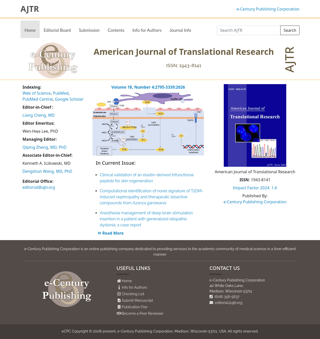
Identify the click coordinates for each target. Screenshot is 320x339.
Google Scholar (69, 99)
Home (30, 30)
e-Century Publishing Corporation (268, 9)
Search (290, 30)
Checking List (133, 294)
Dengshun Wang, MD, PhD (47, 171)
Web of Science (36, 93)
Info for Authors (147, 30)
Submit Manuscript (137, 300)
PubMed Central (37, 99)
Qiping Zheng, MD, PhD (44, 147)
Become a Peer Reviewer (143, 313)
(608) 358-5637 (225, 296)
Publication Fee (135, 307)
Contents (116, 30)
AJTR (29, 9)
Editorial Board (57, 30)
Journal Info (180, 30)
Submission (89, 30)
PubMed (61, 93)
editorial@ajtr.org (38, 187)
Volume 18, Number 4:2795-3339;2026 (148, 87)
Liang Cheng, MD (38, 115)
